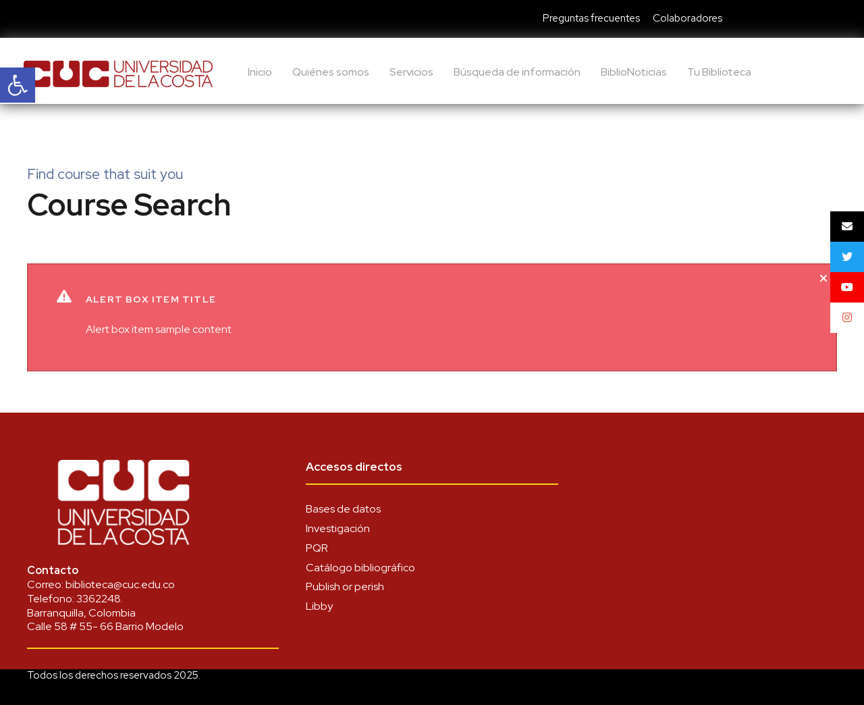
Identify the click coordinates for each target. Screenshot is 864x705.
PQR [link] (317, 548)
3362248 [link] (98, 599)
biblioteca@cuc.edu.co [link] (120, 584)
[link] (17, 85)
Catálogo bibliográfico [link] (360, 567)
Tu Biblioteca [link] (719, 72)
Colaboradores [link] (687, 18)
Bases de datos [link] (343, 509)
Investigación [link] (338, 528)
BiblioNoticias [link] (634, 72)
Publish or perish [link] (345, 586)
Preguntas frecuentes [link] (591, 18)
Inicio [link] (260, 72)
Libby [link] (319, 606)
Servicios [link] (411, 72)
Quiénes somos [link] (330, 72)
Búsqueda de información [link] (517, 72)
